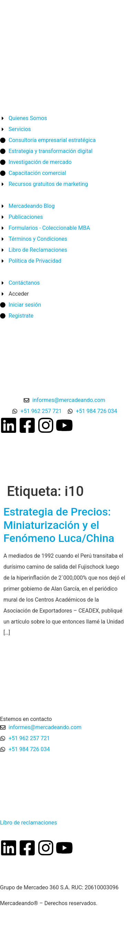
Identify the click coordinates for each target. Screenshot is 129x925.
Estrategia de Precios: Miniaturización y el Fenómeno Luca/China (58, 525)
